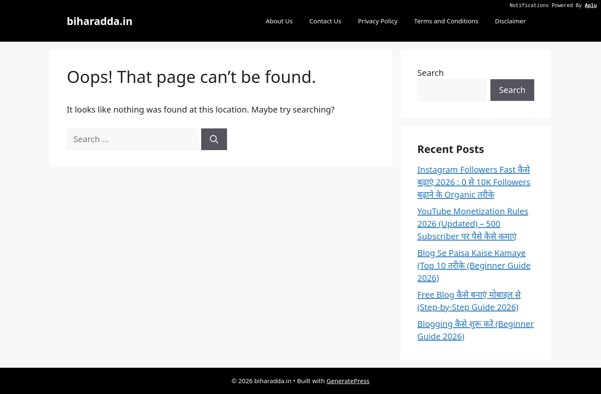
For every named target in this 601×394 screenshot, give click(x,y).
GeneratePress (347, 380)
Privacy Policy (378, 21)
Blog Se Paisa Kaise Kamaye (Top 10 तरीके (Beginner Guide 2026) (474, 265)
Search (430, 72)
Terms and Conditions (446, 21)
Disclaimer (510, 21)
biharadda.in (99, 21)
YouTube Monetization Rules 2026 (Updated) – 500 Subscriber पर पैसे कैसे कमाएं (472, 224)
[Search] (214, 139)
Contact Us (325, 21)
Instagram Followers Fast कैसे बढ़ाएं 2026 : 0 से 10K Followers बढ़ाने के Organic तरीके (473, 182)
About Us (279, 21)
